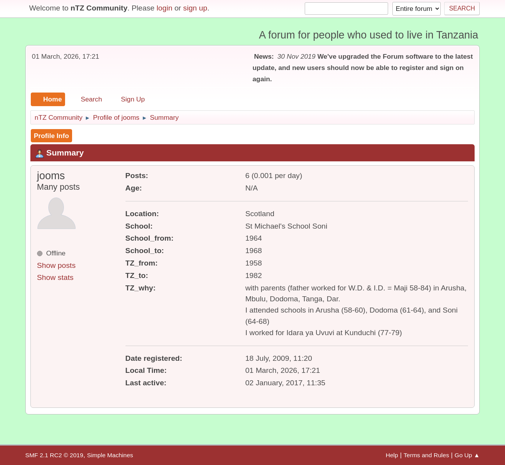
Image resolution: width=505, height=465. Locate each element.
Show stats (55, 277)
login (165, 8)
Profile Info (51, 136)
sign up (195, 8)
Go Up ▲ (467, 455)
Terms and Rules (426, 455)
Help (392, 455)
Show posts (56, 265)
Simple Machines (110, 455)
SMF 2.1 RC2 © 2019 (54, 455)
